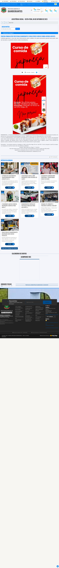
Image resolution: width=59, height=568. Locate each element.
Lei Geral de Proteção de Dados (52, 327)
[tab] (31, 10)
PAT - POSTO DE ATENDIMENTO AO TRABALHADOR (28, 320)
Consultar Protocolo (28, 306)
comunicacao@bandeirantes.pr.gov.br (52, 314)
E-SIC (36, 315)
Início (3, 22)
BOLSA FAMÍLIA (18, 309)
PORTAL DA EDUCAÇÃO (19, 316)
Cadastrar (47, 302)
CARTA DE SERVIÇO (18, 311)
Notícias (6, 22)
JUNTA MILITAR (38, 317)
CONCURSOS (17, 313)
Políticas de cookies (50, 325)
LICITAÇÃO (27, 311)
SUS (16, 318)
